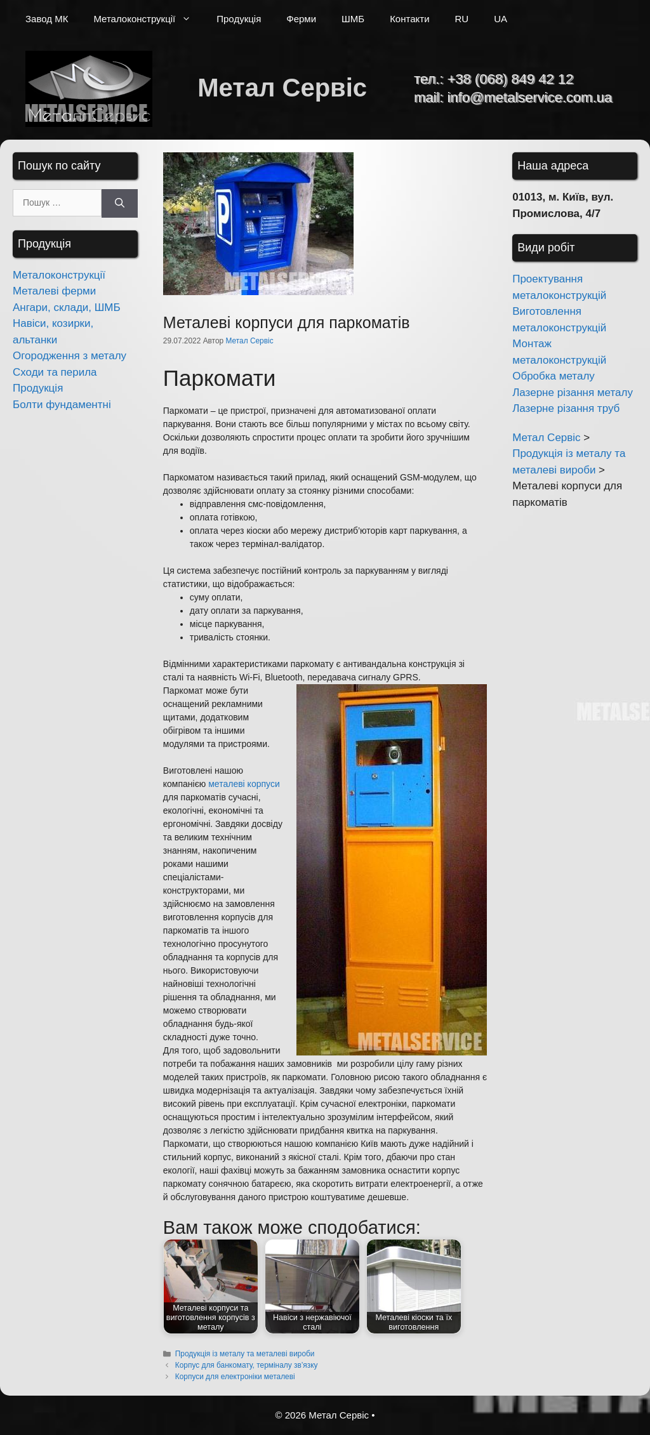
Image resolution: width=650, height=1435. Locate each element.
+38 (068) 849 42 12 (510, 79)
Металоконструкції (148, 19)
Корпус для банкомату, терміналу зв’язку (246, 1365)
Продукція (238, 18)
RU (462, 18)
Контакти (409, 18)
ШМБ (353, 18)
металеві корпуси (243, 784)
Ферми (301, 18)
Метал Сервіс (282, 88)
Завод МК (46, 18)
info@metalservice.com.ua (529, 97)
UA (500, 18)
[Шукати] (120, 203)
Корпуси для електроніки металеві (235, 1376)
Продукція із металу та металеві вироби (245, 1353)
